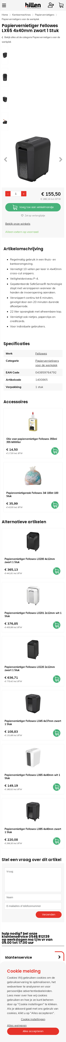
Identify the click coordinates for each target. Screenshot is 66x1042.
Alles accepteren (33, 1031)
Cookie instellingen (33, 1019)
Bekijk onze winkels (17, 223)
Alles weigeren (17, 1025)
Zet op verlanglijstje (33, 215)
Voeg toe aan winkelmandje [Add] (33, 207)
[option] (5, 55)
